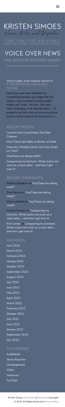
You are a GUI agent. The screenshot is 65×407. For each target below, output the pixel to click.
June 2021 (13, 324)
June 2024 (13, 246)
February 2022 (16, 308)
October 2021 (15, 314)
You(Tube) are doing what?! (30, 81)
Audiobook (13, 354)
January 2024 (15, 261)
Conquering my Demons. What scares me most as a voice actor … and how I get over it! (33, 165)
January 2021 (15, 329)
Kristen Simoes (20, 84)
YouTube (12, 88)
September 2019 (17, 335)
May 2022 (13, 293)
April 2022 (13, 298)
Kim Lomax (13, 224)
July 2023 (13, 282)
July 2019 (13, 340)
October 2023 (15, 266)
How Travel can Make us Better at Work (32, 142)
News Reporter (16, 359)
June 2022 (13, 287)
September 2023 (17, 272)
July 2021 (13, 319)
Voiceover (13, 375)
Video (10, 370)
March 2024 (14, 251)
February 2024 (16, 256)
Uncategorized (16, 365)
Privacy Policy (52, 401)
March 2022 (14, 303)
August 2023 (15, 277)
